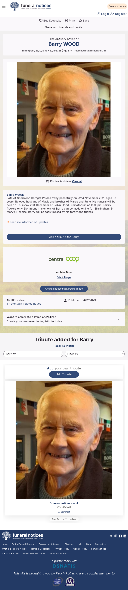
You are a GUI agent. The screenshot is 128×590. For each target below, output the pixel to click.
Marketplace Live (10, 553)
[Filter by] (95, 354)
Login (103, 14)
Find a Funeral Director (23, 544)
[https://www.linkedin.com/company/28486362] (125, 536)
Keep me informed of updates (27, 222)
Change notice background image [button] (64, 288)
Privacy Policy (62, 549)
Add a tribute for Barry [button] (64, 237)
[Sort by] (33, 354)
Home (5, 544)
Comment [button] (64, 512)
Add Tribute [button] (64, 374)
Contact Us (100, 544)
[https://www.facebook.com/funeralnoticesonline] (120, 536)
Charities (69, 544)
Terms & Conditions (40, 549)
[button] (117, 7)
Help (80, 544)
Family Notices (98, 549)
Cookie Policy (80, 549)
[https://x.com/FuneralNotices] (111, 536)
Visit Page (64, 277)
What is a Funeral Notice (14, 549)
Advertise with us (58, 553)
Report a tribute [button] (64, 345)
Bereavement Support (49, 544)
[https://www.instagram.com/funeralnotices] (115, 536)
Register (118, 14)
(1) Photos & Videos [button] (64, 181)
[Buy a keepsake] (50, 20)
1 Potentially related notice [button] (24, 303)
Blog (88, 544)
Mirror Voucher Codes (34, 553)
